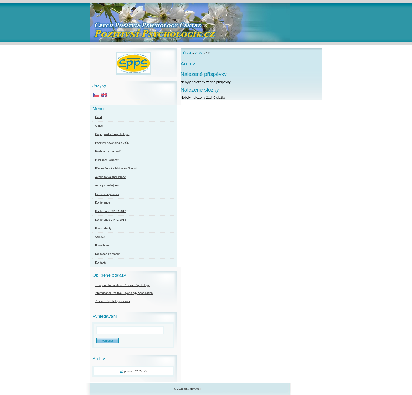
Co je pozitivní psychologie (112, 134)
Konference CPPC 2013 (110, 219)
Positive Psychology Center (112, 301)
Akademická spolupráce (110, 177)
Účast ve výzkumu (107, 194)
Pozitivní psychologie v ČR (112, 142)
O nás (99, 125)
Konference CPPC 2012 (110, 211)
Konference (102, 202)
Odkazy (100, 236)
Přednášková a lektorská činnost (116, 168)
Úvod (187, 53)
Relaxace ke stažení (108, 253)
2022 (198, 53)
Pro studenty (103, 228)
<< (121, 371)
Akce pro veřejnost (107, 185)
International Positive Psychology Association (124, 293)
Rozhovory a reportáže (109, 151)
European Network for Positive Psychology (122, 285)
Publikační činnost (107, 159)
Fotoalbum (102, 245)
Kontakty (100, 262)
